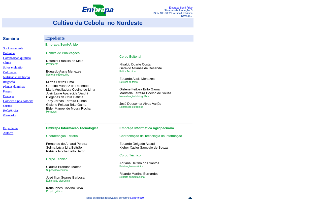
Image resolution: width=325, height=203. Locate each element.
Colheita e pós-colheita (18, 101)
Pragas (7, 91)
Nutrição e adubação (16, 77)
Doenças (8, 96)
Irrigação (9, 82)
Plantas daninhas (14, 86)
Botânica (9, 53)
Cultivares (9, 72)
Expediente (10, 128)
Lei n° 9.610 (137, 197)
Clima (7, 62)
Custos (7, 106)
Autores (8, 133)
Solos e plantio (12, 67)
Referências (10, 110)
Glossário (9, 115)
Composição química (17, 58)
